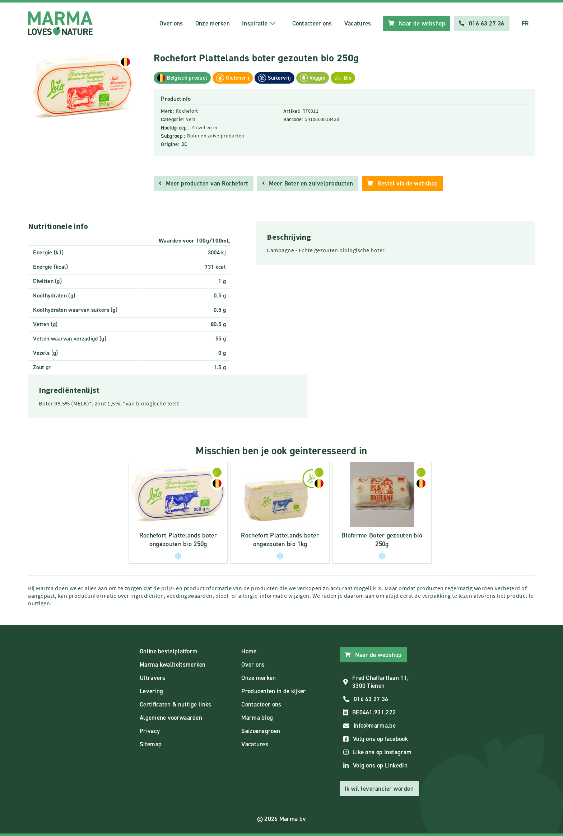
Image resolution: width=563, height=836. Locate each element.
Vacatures (357, 23)
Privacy (150, 731)
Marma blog (257, 718)
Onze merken (212, 23)
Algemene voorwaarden (171, 718)
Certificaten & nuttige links (175, 704)
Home (248, 651)
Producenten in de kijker (273, 691)
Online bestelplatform (168, 651)
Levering (151, 691)
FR (525, 23)
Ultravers (153, 678)
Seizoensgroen (260, 731)
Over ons (171, 23)
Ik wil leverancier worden (379, 789)
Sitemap (151, 744)
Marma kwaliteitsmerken (173, 664)
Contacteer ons (312, 23)
